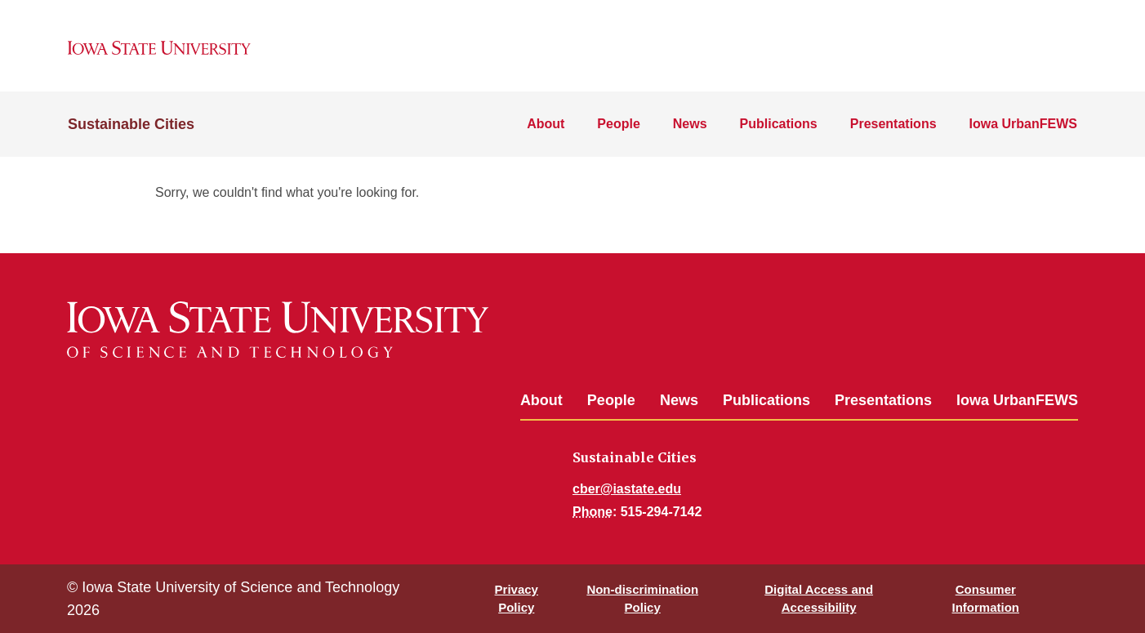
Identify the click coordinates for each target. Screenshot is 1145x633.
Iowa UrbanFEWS (1023, 124)
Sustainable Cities (131, 124)
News (690, 124)
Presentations (893, 124)
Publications (779, 124)
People (618, 124)
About (545, 124)
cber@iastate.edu (626, 489)
